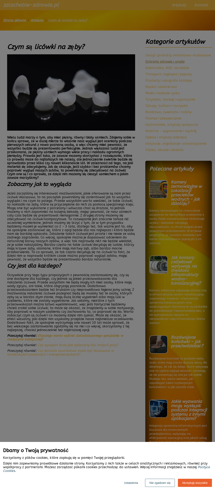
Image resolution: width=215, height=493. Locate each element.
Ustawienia (131, 482)
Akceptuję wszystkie (195, 482)
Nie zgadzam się (160, 482)
